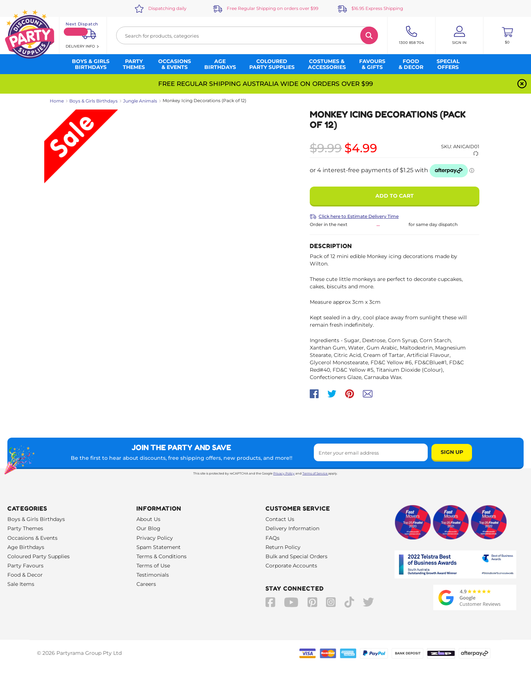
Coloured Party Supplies (38, 556)
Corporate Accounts (291, 565)
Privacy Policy (284, 473)
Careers (146, 584)
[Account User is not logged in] (459, 35)
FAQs (273, 538)
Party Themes (25, 528)
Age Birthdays (25, 547)
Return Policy (283, 547)
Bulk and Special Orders (296, 556)
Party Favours (25, 565)
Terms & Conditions (161, 556)
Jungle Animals (140, 101)
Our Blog (148, 528)
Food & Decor (25, 574)
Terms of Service (315, 473)
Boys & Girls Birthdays (93, 101)
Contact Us (280, 519)
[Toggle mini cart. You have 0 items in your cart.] (507, 35)
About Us (148, 519)
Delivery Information (292, 528)
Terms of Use (153, 565)
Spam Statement (158, 547)
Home (57, 101)
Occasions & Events (32, 538)
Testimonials (152, 574)
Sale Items (20, 584)
